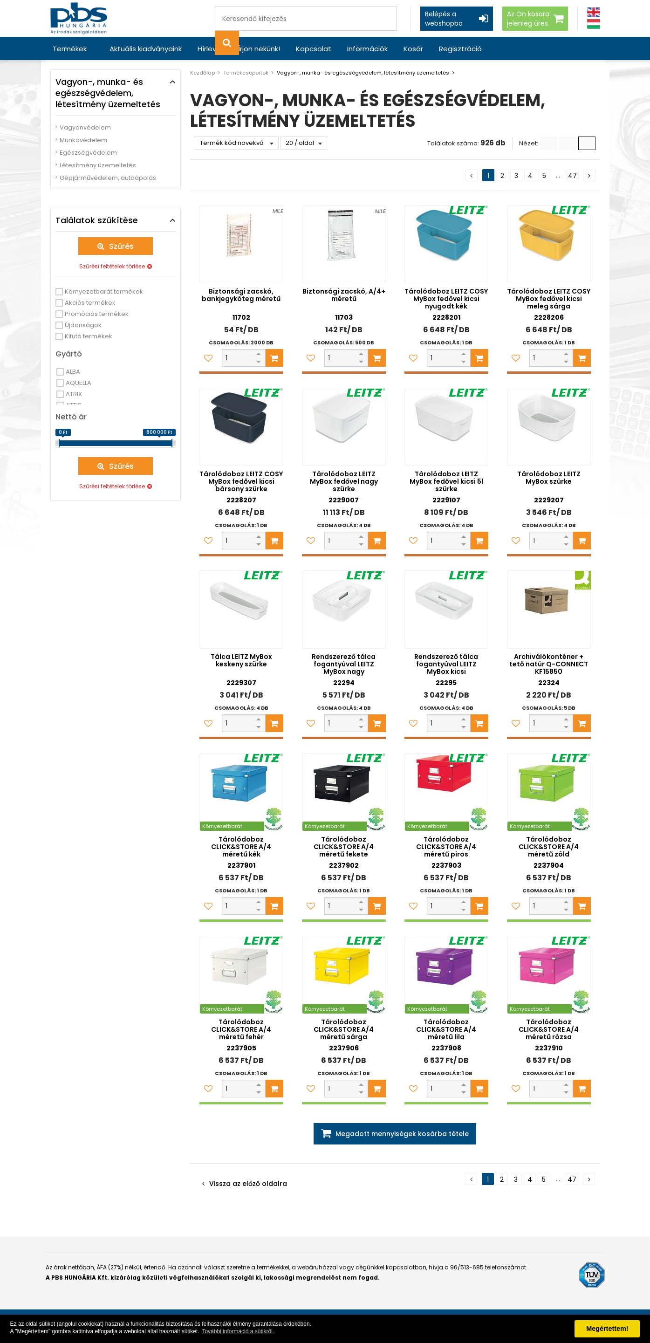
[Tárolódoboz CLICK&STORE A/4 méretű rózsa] (549, 975)
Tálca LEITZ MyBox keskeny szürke (241, 660)
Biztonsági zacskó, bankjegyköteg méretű (241, 295)
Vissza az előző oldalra (248, 1183)
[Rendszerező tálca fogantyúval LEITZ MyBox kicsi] (446, 609)
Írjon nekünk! (259, 49)
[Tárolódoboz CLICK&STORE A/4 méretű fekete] (344, 792)
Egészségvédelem (88, 152)
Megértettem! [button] (607, 1328)
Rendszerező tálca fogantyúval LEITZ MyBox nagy (344, 664)
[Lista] (548, 143)
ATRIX (74, 394)
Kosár (413, 49)
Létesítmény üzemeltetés (98, 165)
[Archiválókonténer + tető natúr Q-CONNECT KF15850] (549, 609)
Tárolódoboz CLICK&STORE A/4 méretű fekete (344, 847)
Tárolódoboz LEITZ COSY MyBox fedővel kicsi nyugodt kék (446, 299)
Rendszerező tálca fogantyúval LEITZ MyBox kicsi (446, 664)
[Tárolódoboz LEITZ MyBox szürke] (549, 427)
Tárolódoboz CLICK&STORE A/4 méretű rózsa (549, 1029)
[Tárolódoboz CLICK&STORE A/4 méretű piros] (446, 792)
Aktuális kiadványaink (145, 49)
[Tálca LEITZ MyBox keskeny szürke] (241, 609)
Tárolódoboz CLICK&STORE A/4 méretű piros (446, 847)
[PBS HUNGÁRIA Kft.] (78, 18)
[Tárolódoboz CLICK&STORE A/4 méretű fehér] (241, 975)
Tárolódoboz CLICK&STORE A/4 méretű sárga (344, 1029)
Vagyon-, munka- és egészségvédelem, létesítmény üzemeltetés (363, 72)
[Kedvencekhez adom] (208, 358)
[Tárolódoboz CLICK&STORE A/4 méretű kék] (241, 792)
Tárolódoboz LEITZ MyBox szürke (549, 477)
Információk (367, 49)
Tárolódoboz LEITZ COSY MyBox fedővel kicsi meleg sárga (548, 299)
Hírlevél (210, 49)
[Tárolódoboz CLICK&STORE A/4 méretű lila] (446, 975)
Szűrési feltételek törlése (112, 266)
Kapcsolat (313, 49)
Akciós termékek (90, 302)
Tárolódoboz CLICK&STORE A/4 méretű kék (241, 847)
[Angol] (593, 12)
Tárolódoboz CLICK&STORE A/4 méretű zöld (549, 847)
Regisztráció (460, 49)
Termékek (70, 49)
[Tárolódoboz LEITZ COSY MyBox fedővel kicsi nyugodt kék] (446, 244)
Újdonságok (83, 325)
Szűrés (121, 246)
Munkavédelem (83, 140)
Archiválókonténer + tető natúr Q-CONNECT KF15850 (548, 664)
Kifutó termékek (88, 336)
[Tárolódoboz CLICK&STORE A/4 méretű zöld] (549, 792)
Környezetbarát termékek (104, 291)
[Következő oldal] (589, 175)
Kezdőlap (202, 72)
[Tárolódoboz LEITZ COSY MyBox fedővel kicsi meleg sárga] (549, 244)
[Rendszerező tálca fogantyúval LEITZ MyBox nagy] (344, 609)
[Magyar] (593, 24)
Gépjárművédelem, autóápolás (108, 177)
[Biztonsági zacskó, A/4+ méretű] (344, 244)
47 (572, 175)
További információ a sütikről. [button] (238, 1331)
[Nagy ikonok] (586, 143)
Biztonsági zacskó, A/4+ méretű (343, 295)
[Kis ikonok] (567, 143)
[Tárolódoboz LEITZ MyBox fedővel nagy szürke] (344, 427)
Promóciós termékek (97, 313)
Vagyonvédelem (85, 127)
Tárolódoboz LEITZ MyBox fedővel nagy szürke (344, 481)
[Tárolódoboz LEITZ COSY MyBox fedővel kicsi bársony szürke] (241, 427)
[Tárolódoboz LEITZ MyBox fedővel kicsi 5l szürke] (446, 427)
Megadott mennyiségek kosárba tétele (402, 1133)
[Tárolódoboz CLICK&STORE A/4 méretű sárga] (344, 975)
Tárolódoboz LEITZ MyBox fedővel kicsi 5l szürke (446, 481)
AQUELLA (78, 382)
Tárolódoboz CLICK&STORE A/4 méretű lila (446, 1029)
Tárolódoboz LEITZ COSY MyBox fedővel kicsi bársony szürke (241, 481)
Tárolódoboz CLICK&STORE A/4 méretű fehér (241, 1029)
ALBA (73, 371)
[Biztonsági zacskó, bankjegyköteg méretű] (241, 244)
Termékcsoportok (245, 72)
